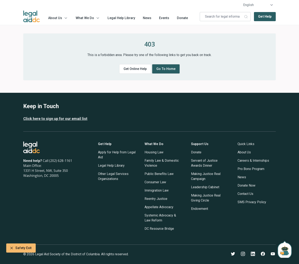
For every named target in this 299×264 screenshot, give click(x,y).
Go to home (165, 69)
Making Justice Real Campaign (206, 176)
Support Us (199, 144)
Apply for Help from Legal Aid (117, 154)
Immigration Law (157, 190)
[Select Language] (258, 4)
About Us (55, 18)
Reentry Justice (156, 199)
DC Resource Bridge (159, 229)
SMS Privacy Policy (252, 202)
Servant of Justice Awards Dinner (204, 163)
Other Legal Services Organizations (113, 176)
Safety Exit (21, 248)
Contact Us (245, 194)
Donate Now (246, 185)
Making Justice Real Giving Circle (206, 197)
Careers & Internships (253, 161)
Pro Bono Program (251, 169)
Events (164, 18)
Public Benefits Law (159, 174)
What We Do (85, 18)
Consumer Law (155, 182)
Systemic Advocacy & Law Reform (160, 217)
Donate (182, 18)
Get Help (265, 16)
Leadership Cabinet (205, 187)
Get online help (135, 69)
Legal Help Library (121, 18)
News (147, 18)
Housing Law (154, 152)
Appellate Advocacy (159, 207)
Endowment (199, 209)
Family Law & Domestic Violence (162, 163)
